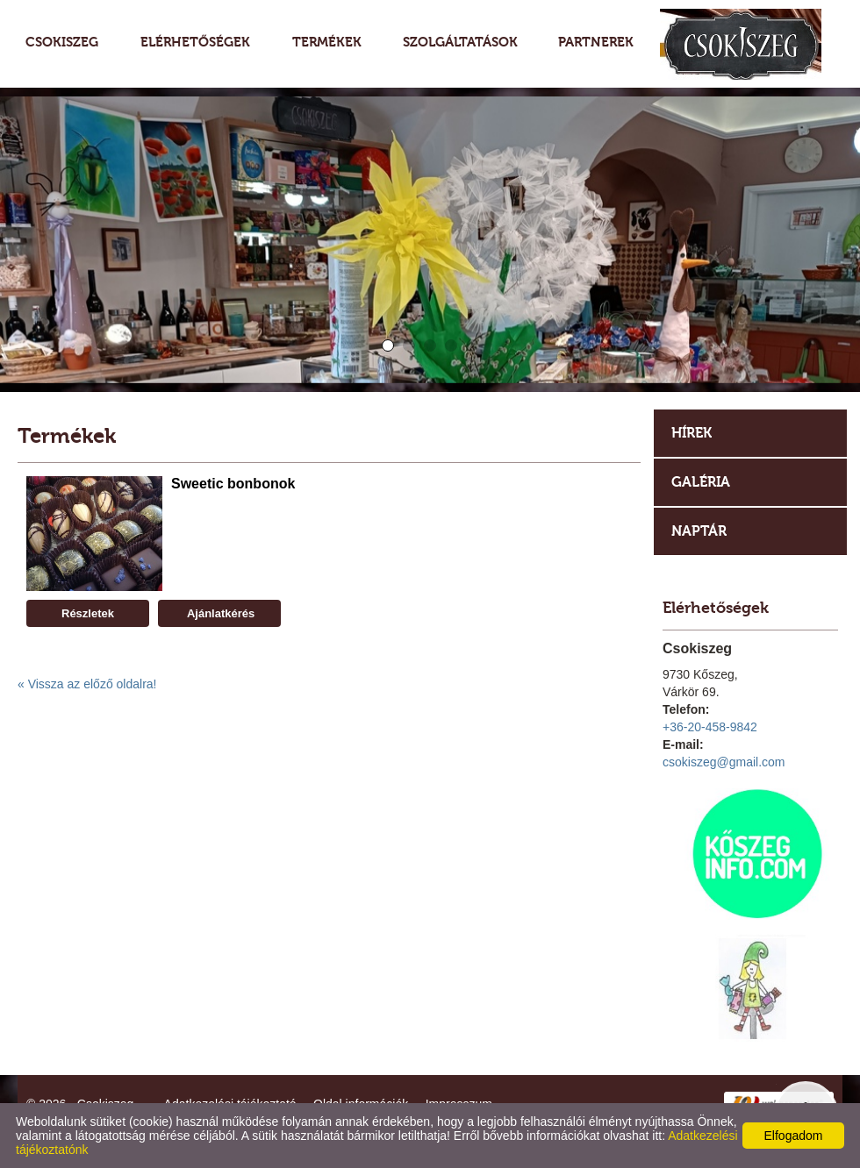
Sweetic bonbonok (233, 483)
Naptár (699, 531)
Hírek (691, 432)
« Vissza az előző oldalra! (87, 684)
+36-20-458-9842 (710, 727)
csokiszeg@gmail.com (724, 762)
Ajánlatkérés (219, 613)
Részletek (87, 613)
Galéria (700, 482)
